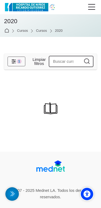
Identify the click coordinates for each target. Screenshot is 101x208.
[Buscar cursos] (87, 61)
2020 (58, 31)
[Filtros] (16, 61)
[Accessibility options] (87, 194)
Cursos (22, 31)
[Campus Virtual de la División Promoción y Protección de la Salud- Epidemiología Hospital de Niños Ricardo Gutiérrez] (30, 7)
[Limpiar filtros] (39, 61)
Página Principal (7, 30)
